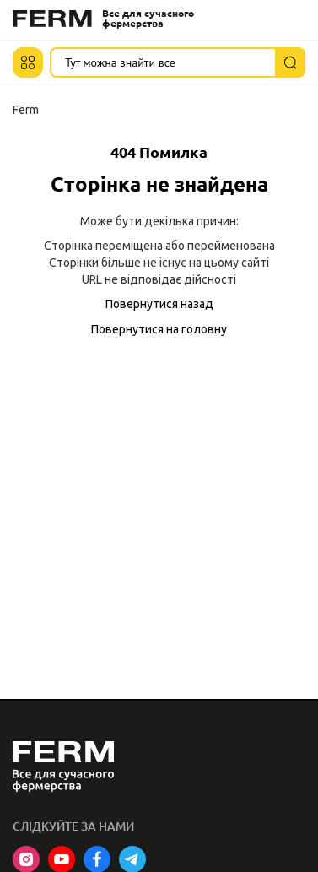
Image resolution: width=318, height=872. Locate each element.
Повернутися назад (159, 304)
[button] (28, 62)
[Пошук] (290, 62)
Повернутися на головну (159, 329)
